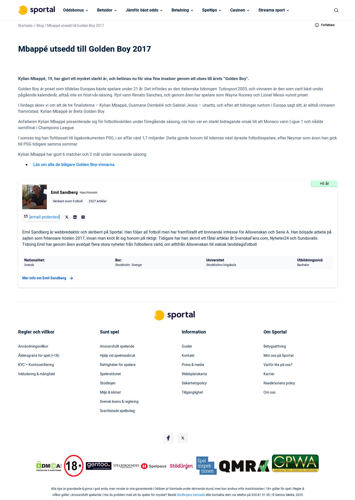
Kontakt (188, 355)
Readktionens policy (279, 383)
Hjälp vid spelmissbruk (117, 355)
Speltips (209, 10)
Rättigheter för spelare (117, 365)
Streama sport (271, 10)
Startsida (25, 25)
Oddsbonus (73, 10)
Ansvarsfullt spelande (117, 346)
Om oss (270, 392)
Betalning (180, 10)
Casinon (237, 10)
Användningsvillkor (33, 346)
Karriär (269, 374)
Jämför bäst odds (142, 10)
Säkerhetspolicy (194, 383)
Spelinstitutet (110, 374)
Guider (187, 346)
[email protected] (44, 217)
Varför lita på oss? (278, 365)
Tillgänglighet (192, 392)
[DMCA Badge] (48, 465)
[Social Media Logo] (168, 438)
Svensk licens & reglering (119, 401)
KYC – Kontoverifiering (36, 365)
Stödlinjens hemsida (191, 495)
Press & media (193, 365)
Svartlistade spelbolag (117, 411)
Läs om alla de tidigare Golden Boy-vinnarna (73, 165)
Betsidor (104, 10)
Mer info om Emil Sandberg (48, 278)
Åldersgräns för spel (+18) (38, 355)
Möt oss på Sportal (278, 355)
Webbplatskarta (194, 374)
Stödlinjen (108, 383)
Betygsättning (275, 346)
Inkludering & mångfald (36, 374)
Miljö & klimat (110, 392)
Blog (40, 25)
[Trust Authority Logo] (98, 465)
